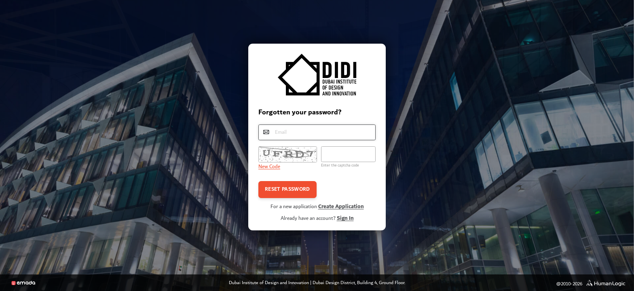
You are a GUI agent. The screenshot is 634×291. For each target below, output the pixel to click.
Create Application (341, 206)
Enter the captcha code (340, 165)
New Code (269, 166)
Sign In (345, 218)
